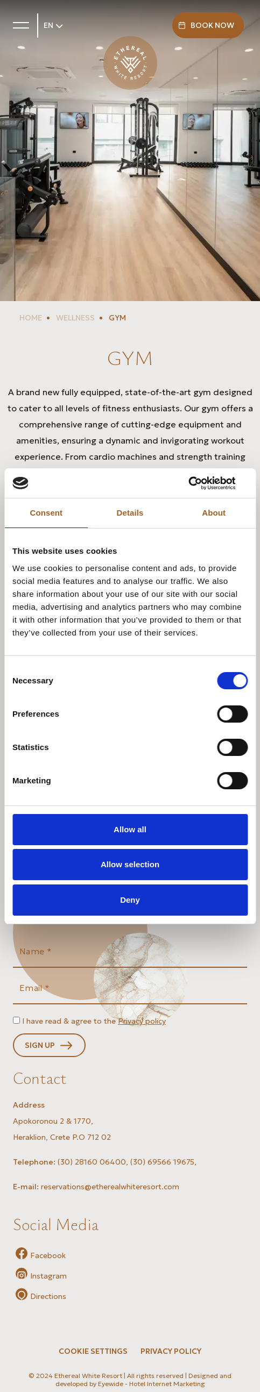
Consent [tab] (46, 512)
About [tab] (214, 512)
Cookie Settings (93, 1351)
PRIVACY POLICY (170, 1351)
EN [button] (49, 25)
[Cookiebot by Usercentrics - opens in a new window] (200, 483)
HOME (30, 318)
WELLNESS (74, 318)
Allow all (130, 829)
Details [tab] (130, 512)
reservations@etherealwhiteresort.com (110, 1186)
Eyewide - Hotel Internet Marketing (151, 1384)
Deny (130, 899)
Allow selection (130, 864)
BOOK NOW (212, 25)
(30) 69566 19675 (162, 1162)
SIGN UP (40, 1045)
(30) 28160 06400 (92, 1162)
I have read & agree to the (94, 1021)
